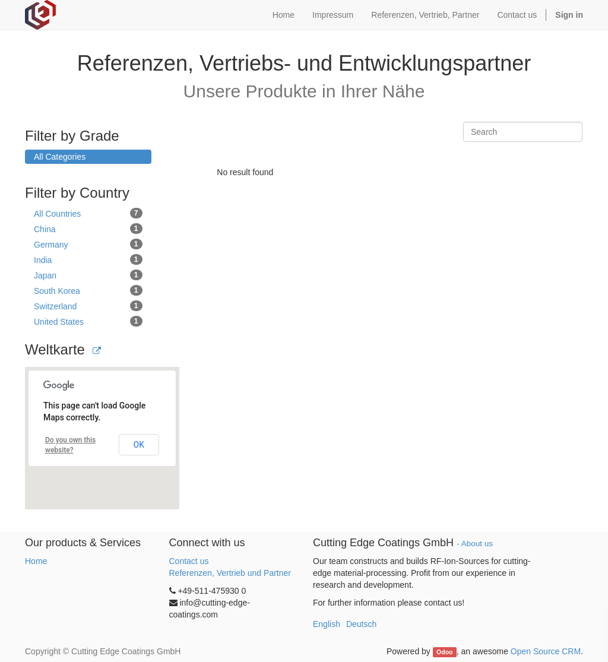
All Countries (88, 213)
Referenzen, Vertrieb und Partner (230, 573)
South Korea (88, 290)
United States (88, 321)
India (88, 259)
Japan (88, 275)
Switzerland (88, 305)
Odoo (444, 651)
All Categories (60, 156)
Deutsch (361, 624)
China (88, 228)
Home (36, 561)
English (326, 624)
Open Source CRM (546, 651)
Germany (88, 244)
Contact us (189, 561)
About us (477, 543)
